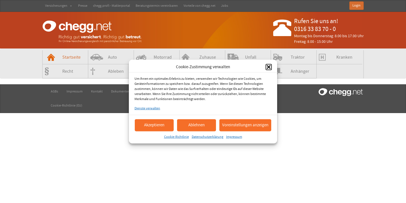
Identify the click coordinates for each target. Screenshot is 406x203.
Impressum (234, 136)
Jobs (224, 6)
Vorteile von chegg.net (199, 6)
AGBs (54, 91)
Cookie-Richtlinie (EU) (66, 105)
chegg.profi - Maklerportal (111, 6)
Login (356, 5)
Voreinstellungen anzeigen (245, 125)
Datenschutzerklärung (207, 136)
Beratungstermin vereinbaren (157, 6)
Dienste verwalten (147, 108)
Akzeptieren (154, 125)
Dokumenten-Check (125, 91)
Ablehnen (196, 125)
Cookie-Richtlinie (176, 136)
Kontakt (97, 91)
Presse (82, 6)
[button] (269, 67)
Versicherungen (58, 6)
